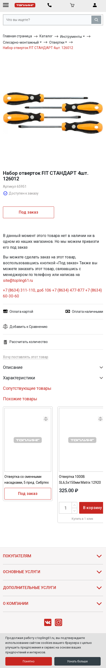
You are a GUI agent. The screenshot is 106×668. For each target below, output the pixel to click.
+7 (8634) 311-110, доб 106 (27, 290)
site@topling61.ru (18, 280)
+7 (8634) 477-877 (68, 290)
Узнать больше (77, 661)
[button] (53, 326)
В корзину (92, 507)
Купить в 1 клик (82, 519)
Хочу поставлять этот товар (25, 357)
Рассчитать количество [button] (25, 341)
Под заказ (28, 212)
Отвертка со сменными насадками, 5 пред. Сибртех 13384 (26, 482)
